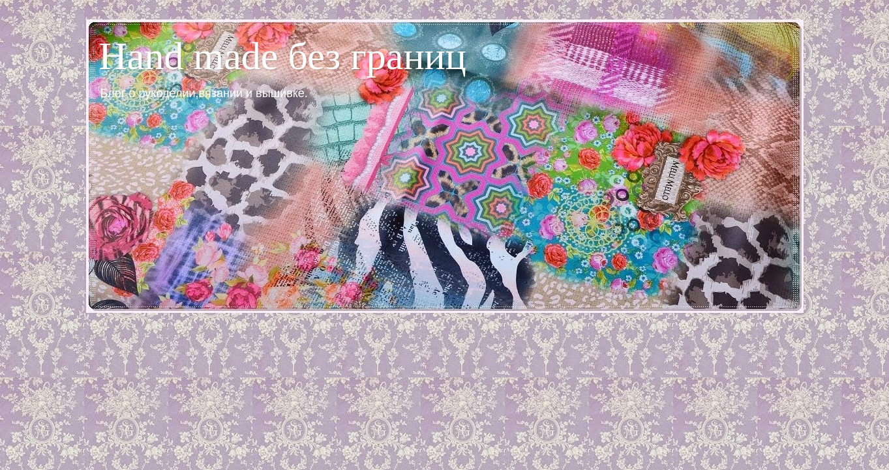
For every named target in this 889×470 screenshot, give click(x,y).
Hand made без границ (282, 56)
